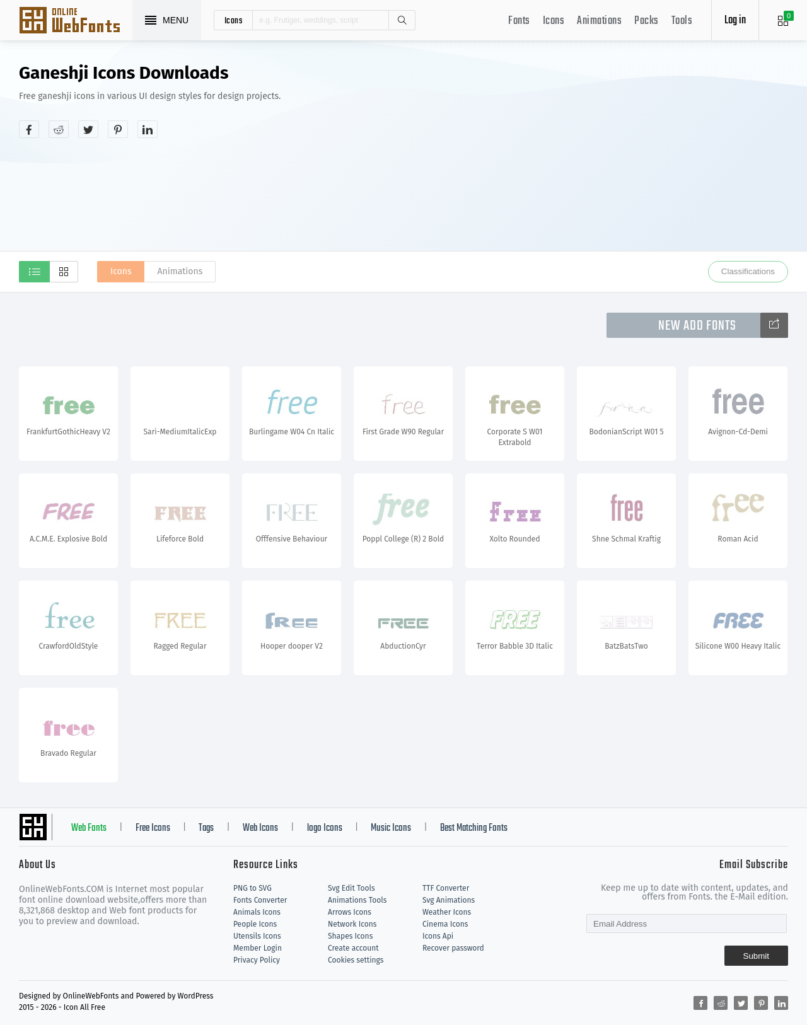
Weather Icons (446, 912)
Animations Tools (357, 900)
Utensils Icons (257, 936)
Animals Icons (257, 912)
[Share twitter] (88, 129)
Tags (206, 828)
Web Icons (260, 828)
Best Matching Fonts (474, 828)
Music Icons (391, 828)
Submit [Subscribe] (756, 956)
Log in (735, 20)
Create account (353, 948)
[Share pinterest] (118, 129)
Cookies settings (355, 960)
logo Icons (324, 828)
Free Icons (153, 828)
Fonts (519, 21)
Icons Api (437, 936)
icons (233, 20)
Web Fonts (89, 828)
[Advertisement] (602, 160)
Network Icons (352, 924)
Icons (554, 21)
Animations (599, 21)
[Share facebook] (29, 129)
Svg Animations (448, 900)
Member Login (257, 948)
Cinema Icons (445, 924)
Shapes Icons (350, 936)
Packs (646, 21)
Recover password (453, 948)
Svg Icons (75, 21)
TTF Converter (445, 888)
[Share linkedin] (147, 129)
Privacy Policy (256, 960)
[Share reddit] (59, 129)
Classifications (748, 271)
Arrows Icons (349, 912)
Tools (682, 21)
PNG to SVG (252, 888)
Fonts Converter (260, 900)
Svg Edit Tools (351, 888)
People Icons (255, 924)
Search (401, 20)
